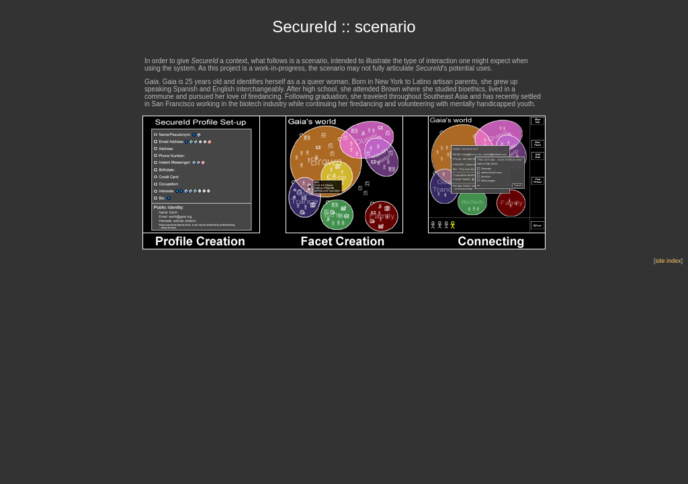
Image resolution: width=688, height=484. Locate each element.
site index (668, 260)
